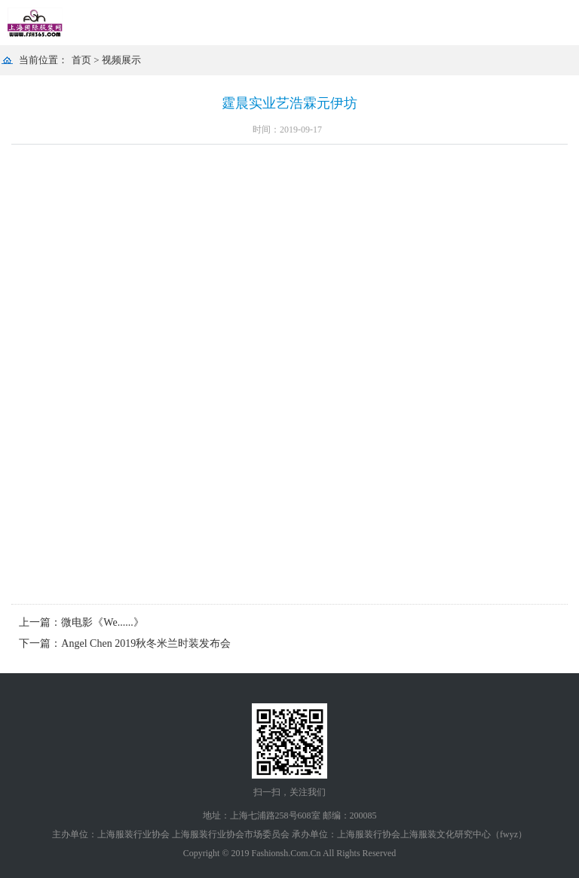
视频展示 (121, 60)
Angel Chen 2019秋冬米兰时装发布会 (146, 643)
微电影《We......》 (102, 622)
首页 (81, 60)
